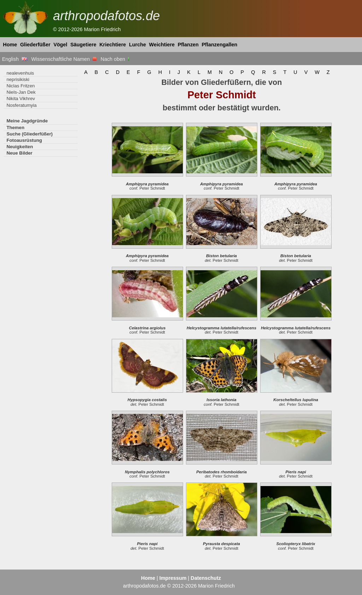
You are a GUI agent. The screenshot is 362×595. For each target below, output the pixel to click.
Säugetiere (83, 44)
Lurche (137, 44)
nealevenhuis (20, 73)
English (14, 59)
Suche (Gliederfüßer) (29, 134)
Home (10, 44)
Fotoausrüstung (24, 140)
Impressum (173, 578)
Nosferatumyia (21, 105)
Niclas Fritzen (20, 85)
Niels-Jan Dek (20, 92)
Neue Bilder (19, 153)
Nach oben (116, 59)
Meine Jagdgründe (27, 120)
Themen (15, 127)
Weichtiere (162, 44)
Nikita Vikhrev (20, 98)
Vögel (60, 44)
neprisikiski (17, 79)
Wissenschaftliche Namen (64, 59)
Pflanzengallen (220, 44)
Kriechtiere (112, 44)
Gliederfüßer (35, 44)
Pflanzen (188, 44)
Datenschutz (206, 578)
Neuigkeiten (19, 146)
